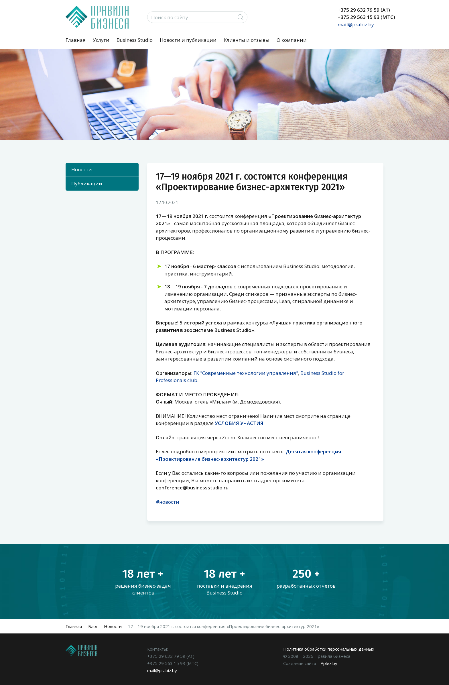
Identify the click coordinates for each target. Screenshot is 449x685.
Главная (76, 40)
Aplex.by (329, 663)
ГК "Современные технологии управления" (246, 373)
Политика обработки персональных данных (328, 649)
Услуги (101, 40)
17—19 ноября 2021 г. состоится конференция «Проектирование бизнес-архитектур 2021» (223, 626)
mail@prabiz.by (356, 24)
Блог (93, 626)
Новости (81, 169)
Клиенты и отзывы (246, 40)
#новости (167, 502)
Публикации (86, 183)
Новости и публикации (188, 40)
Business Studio (135, 40)
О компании (292, 40)
